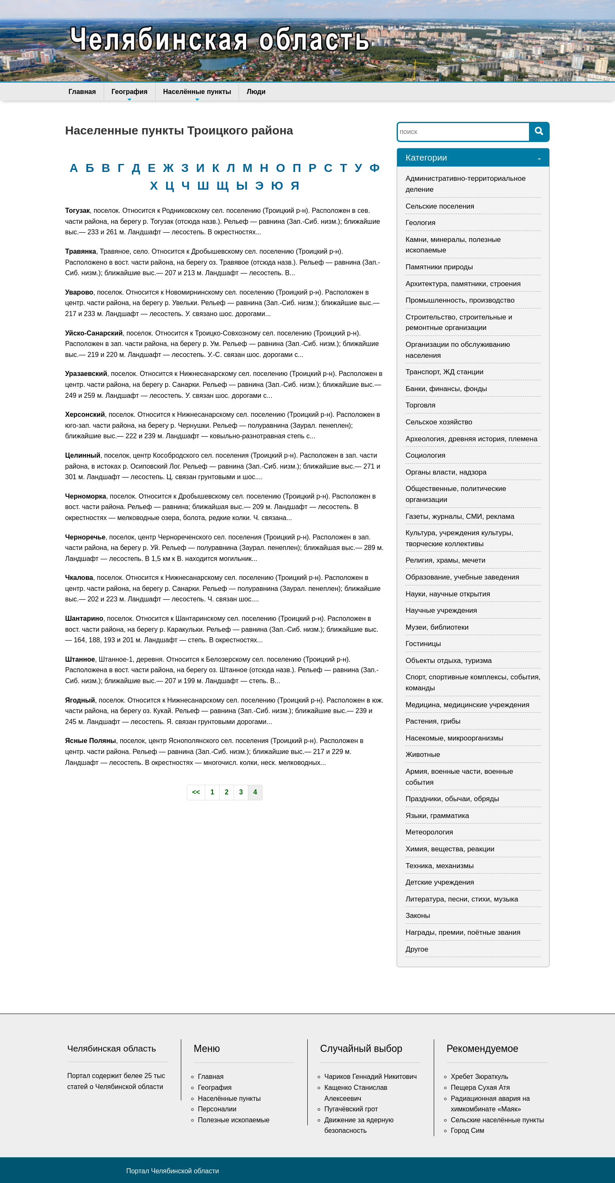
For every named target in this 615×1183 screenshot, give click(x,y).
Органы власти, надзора (446, 472)
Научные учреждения (441, 610)
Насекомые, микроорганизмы (454, 738)
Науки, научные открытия (448, 594)
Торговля (420, 405)
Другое (417, 949)
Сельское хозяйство (439, 422)
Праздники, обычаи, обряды (452, 799)
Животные (423, 755)
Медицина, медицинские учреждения (467, 705)
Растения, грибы (433, 721)
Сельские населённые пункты (497, 1120)
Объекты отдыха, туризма (449, 661)
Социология (426, 455)
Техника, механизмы (440, 866)
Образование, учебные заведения (462, 577)
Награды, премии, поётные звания (463, 932)
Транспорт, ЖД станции (444, 372)
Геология (420, 223)
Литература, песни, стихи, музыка (462, 899)
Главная (82, 91)
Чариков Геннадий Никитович (371, 1076)
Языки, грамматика (437, 816)
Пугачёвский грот (351, 1109)
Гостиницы (423, 644)
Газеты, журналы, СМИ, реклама (460, 516)
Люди (256, 91)
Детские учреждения (440, 882)
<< (196, 792)
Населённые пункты (197, 94)
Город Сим (467, 1130)
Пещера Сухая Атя (480, 1087)
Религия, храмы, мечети (446, 560)
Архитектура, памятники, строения (463, 284)
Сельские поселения (440, 206)
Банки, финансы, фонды (446, 389)
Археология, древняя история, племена (471, 439)
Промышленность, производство (460, 300)
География (130, 94)
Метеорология (429, 832)
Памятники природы (439, 267)
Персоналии (217, 1109)
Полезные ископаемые (234, 1120)
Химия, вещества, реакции (450, 849)
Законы (418, 916)
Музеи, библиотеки (437, 627)
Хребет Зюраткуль (479, 1076)
